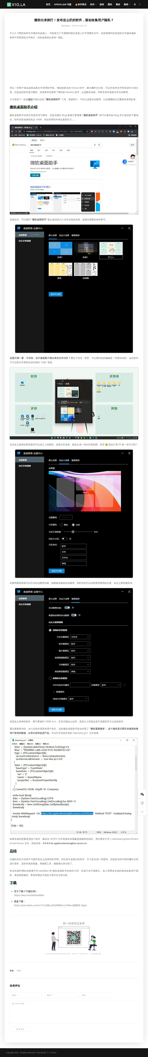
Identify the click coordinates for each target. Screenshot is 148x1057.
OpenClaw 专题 (62, 4)
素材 (118, 4)
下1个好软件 (80, 953)
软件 (92, 4)
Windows (65, 25)
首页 (48, 4)
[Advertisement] (74, 62)
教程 (126, 4)
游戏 (102, 4)
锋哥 (64, 953)
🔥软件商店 (80, 4)
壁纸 (110, 4)
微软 (19, 970)
